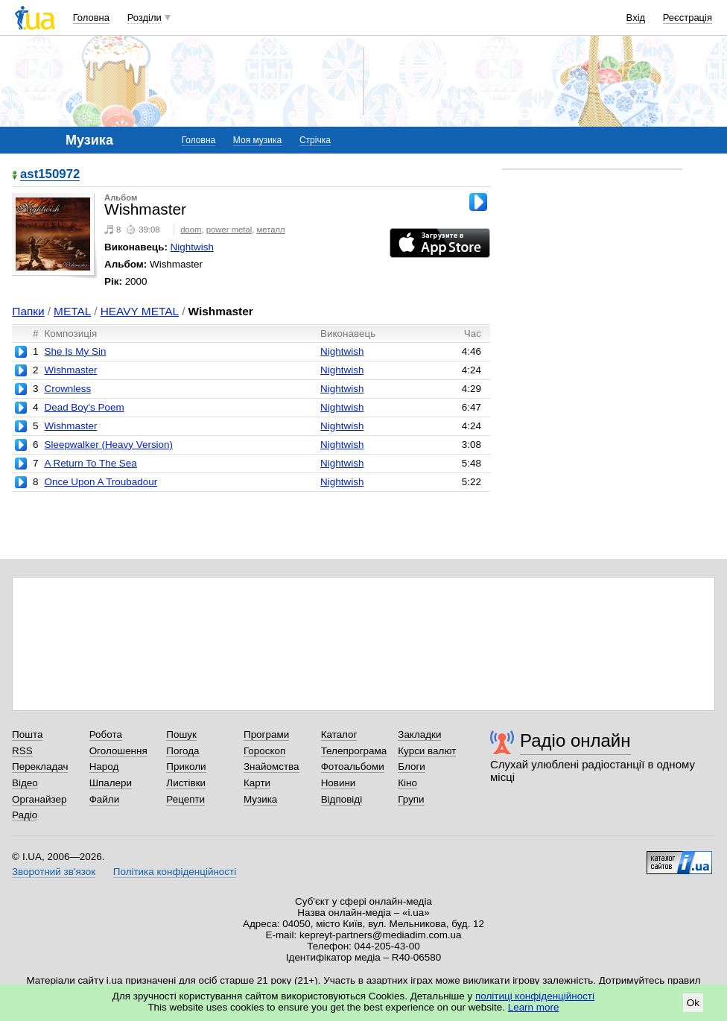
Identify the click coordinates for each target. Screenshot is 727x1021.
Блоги (411, 766)
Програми (266, 734)
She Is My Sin (75, 351)
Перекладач (40, 766)
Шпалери (110, 782)
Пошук (181, 734)
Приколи (186, 766)
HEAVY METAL (140, 311)
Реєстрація (687, 17)
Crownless (67, 388)
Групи (411, 799)
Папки (28, 311)
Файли (104, 799)
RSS (22, 750)
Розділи (144, 17)
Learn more (533, 1007)
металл (271, 229)
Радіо (24, 815)
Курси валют (427, 750)
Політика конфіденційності (174, 871)
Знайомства (271, 766)
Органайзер (39, 799)
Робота (105, 734)
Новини (338, 782)
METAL (72, 311)
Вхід (636, 17)
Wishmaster (70, 370)
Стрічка (315, 140)
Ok (693, 1002)
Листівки (186, 782)
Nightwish (192, 247)
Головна (91, 17)
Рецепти (185, 799)
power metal (229, 229)
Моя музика (257, 140)
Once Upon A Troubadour (100, 481)
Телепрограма (354, 750)
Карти (257, 782)
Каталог (339, 734)
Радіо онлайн (575, 740)
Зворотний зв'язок (53, 871)
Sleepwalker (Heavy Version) (108, 444)
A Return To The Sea (90, 463)
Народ (104, 766)
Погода (182, 750)
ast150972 (50, 174)
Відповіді (342, 799)
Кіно (407, 782)
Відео (25, 782)
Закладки (419, 734)
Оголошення (118, 750)
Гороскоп (264, 750)
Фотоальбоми (352, 766)
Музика (260, 799)
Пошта (27, 734)
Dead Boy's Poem (84, 407)
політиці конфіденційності (534, 996)
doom (190, 229)
